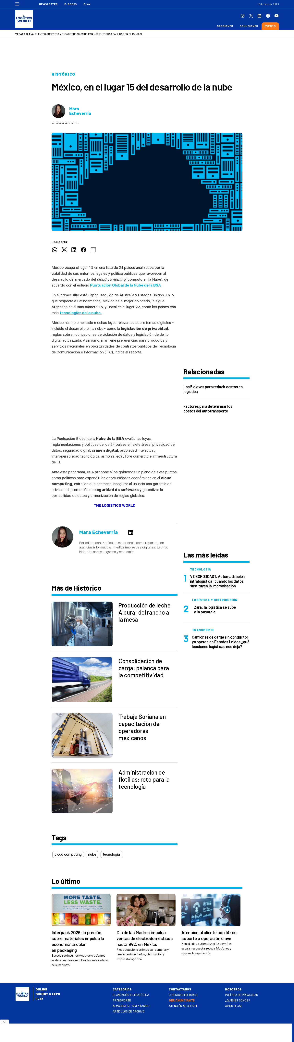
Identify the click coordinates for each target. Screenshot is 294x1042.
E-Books (70, 4)
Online (41, 989)
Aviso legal (233, 1006)
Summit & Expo (48, 994)
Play (86, 4)
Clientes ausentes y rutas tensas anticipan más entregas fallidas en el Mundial (88, 34)
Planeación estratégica (131, 995)
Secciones (225, 26)
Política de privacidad (241, 995)
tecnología (111, 854)
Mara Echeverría (80, 111)
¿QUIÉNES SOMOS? (237, 1000)
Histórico (63, 74)
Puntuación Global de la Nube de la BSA (125, 285)
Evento (270, 26)
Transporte (122, 1000)
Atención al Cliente (183, 1006)
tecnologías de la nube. (81, 313)
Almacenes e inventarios (131, 1006)
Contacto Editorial (183, 995)
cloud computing (68, 854)
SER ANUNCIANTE (182, 1000)
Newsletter (48, 4)
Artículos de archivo (128, 1011)
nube (92, 854)
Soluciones (249, 26)
